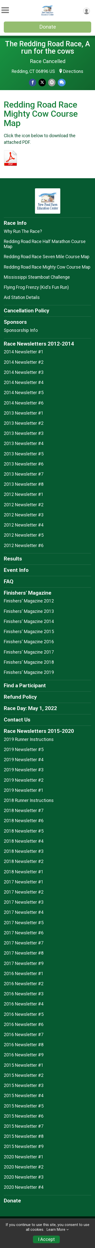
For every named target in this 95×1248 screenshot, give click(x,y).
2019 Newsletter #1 (24, 790)
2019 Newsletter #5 (24, 749)
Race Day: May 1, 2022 (30, 708)
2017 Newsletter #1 (24, 881)
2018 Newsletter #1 (24, 871)
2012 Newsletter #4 (24, 525)
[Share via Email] (51, 82)
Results (13, 559)
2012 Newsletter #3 (24, 514)
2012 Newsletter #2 (24, 504)
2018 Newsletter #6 (24, 820)
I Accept (46, 1239)
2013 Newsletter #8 (24, 484)
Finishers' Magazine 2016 (29, 641)
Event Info (16, 570)
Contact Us (17, 720)
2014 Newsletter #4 (24, 382)
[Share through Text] (62, 82)
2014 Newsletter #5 (24, 392)
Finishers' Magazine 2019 (29, 672)
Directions (73, 71)
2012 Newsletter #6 (24, 545)
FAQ (8, 581)
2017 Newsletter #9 (24, 963)
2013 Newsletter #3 (24, 433)
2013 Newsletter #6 (24, 464)
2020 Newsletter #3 (24, 1177)
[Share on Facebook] (32, 82)
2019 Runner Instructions (29, 739)
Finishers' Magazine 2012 (29, 600)
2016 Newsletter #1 (24, 973)
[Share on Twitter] (42, 82)
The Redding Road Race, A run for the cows (47, 47)
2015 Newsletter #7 (24, 1126)
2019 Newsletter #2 (24, 780)
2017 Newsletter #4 (24, 912)
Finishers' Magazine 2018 (29, 662)
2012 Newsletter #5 (24, 535)
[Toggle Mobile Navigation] (5, 10)
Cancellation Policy (26, 311)
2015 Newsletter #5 (24, 1106)
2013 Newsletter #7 (24, 474)
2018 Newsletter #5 (24, 831)
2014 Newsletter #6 (24, 403)
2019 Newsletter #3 (24, 769)
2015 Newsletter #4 (24, 1095)
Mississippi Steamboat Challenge (37, 277)
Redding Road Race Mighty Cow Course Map (47, 267)
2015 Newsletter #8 (24, 1136)
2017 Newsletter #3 (24, 902)
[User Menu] (86, 11)
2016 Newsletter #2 (24, 983)
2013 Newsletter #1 (24, 413)
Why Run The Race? (23, 231)
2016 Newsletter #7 (24, 1034)
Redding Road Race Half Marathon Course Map (45, 244)
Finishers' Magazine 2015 (29, 631)
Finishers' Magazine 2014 (29, 621)
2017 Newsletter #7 (24, 942)
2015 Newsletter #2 (24, 1075)
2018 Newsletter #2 (24, 861)
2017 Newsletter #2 (24, 892)
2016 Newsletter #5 (24, 1014)
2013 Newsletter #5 (24, 453)
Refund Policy (20, 697)
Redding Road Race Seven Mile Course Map (46, 256)
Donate (47, 27)
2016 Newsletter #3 (24, 993)
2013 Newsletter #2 (24, 423)
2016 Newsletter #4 (24, 1004)
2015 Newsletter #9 (24, 1146)
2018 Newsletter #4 (24, 841)
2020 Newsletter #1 (24, 1156)
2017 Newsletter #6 (24, 932)
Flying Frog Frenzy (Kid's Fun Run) (36, 287)
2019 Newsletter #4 (24, 759)
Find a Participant (25, 685)
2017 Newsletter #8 (24, 953)
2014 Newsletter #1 (24, 351)
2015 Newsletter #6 (24, 1116)
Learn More (56, 1229)
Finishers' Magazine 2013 (29, 611)
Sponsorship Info (21, 330)
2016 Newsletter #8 (24, 1044)
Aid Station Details (22, 297)
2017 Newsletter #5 (24, 922)
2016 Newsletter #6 (24, 1024)
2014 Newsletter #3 (24, 372)
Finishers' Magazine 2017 (29, 652)
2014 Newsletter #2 (24, 362)
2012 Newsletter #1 (24, 494)
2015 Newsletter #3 (24, 1085)
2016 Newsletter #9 (24, 1054)
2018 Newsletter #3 (24, 851)
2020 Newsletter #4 (24, 1187)
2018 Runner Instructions (29, 800)
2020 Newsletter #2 (24, 1167)
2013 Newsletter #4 (24, 443)
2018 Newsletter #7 (24, 810)
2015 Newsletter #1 (24, 1065)
